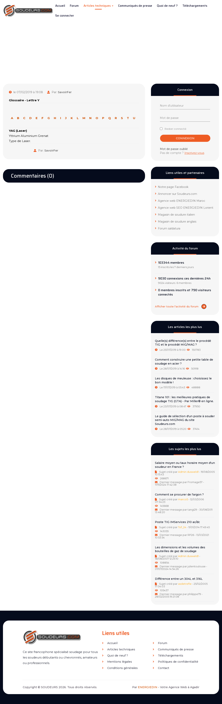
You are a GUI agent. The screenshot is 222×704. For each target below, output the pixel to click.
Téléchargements (194, 5)
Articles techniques (98, 5)
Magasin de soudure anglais (175, 221)
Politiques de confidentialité (175, 661)
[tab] (185, 345)
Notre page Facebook (171, 187)
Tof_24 (182, 527)
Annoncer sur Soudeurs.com (176, 194)
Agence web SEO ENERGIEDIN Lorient (184, 207)
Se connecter (64, 15)
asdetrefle (185, 583)
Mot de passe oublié (174, 149)
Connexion (185, 138)
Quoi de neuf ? (167, 5)
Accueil (60, 5)
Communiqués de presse (135, 5)
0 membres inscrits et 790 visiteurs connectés (184, 292)
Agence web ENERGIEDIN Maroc (180, 201)
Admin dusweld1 (188, 471)
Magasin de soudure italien (175, 214)
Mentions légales (117, 661)
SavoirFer (65, 92)
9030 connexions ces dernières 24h (184, 278)
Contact (161, 668)
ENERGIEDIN (147, 687)
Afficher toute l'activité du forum (180, 306)
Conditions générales (120, 668)
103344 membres (171, 263)
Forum (74, 5)
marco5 (183, 499)
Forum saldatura (167, 228)
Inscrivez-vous (194, 153)
